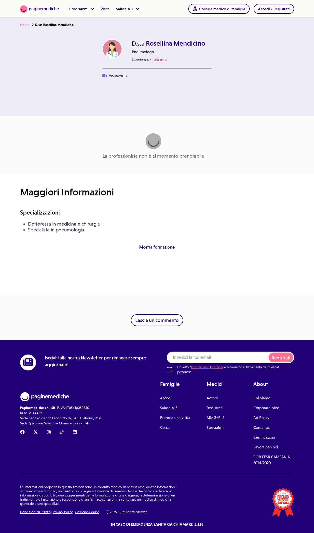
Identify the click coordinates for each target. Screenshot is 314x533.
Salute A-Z (127, 9)
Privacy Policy (63, 512)
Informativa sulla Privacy (207, 367)
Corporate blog (266, 408)
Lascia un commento (157, 320)
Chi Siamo (261, 398)
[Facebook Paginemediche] (22, 432)
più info (160, 59)
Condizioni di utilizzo (35, 512)
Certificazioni (264, 437)
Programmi (81, 9)
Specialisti (215, 427)
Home (24, 25)
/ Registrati (274, 9)
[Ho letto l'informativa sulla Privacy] (169, 369)
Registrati (281, 357)
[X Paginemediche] (35, 432)
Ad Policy (261, 418)
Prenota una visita (175, 418)
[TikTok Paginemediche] (62, 432)
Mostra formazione (157, 247)
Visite (105, 9)
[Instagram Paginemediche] (49, 432)
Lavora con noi (265, 447)
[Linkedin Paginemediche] (75, 432)
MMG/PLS (215, 418)
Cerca (165, 427)
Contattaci (262, 427)
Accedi (166, 398)
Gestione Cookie (87, 512)
